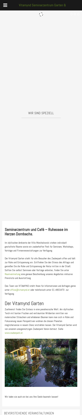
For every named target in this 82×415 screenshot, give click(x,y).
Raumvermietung (13, 274)
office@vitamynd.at (20, 289)
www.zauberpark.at (14, 333)
